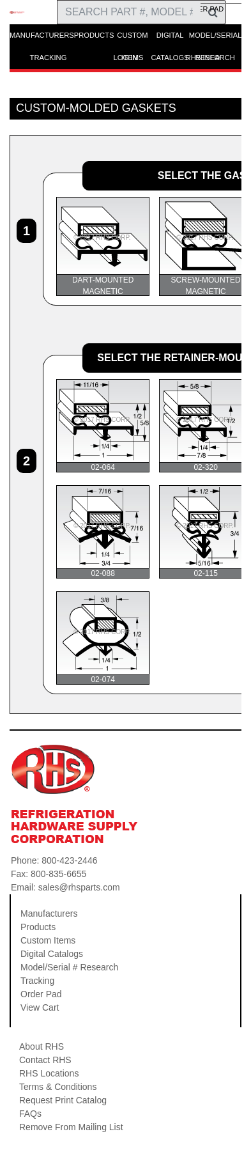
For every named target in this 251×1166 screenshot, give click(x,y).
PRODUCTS (94, 35)
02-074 (103, 638)
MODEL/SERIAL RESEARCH (215, 39)
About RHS (41, 1046)
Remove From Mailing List (71, 1127)
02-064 (103, 426)
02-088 (103, 532)
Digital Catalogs (51, 954)
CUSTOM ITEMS (132, 39)
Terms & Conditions (57, 1087)
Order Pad (41, 994)
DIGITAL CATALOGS (169, 39)
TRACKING (48, 57)
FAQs (30, 1113)
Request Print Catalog (63, 1100)
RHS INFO (203, 57)
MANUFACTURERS (42, 35)
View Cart (39, 1007)
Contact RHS (45, 1060)
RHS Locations (49, 1073)
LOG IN (126, 57)
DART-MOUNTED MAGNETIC (103, 247)
